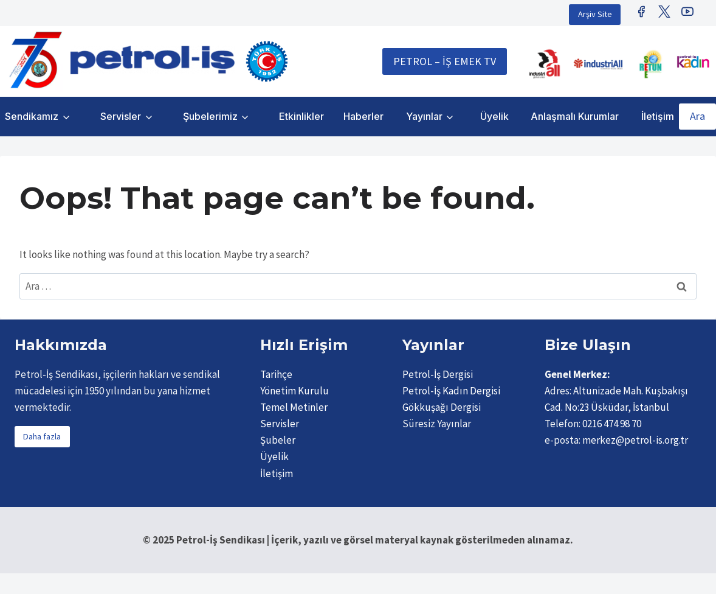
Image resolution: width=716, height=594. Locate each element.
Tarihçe (276, 374)
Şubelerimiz (210, 116)
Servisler (120, 116)
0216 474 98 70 (611, 423)
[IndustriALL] (544, 64)
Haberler (363, 116)
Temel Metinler (294, 407)
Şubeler (277, 440)
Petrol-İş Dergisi (437, 374)
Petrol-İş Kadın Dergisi (451, 390)
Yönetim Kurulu (294, 390)
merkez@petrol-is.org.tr (635, 440)
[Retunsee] (651, 64)
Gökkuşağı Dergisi (441, 407)
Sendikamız (31, 116)
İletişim (657, 116)
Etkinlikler (301, 116)
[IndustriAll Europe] (598, 64)
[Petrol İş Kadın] (693, 61)
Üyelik (494, 116)
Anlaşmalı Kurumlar (575, 116)
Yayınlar (424, 116)
